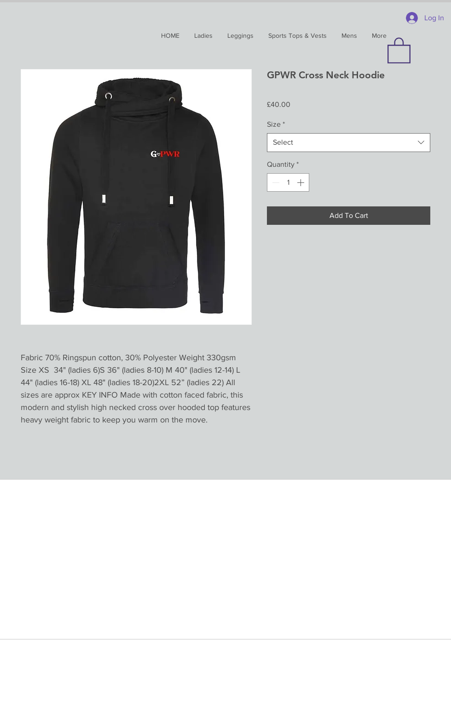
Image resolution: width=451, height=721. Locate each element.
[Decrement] (274, 182)
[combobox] (348, 142)
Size (276, 124)
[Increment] (301, 182)
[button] (399, 50)
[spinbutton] (288, 182)
